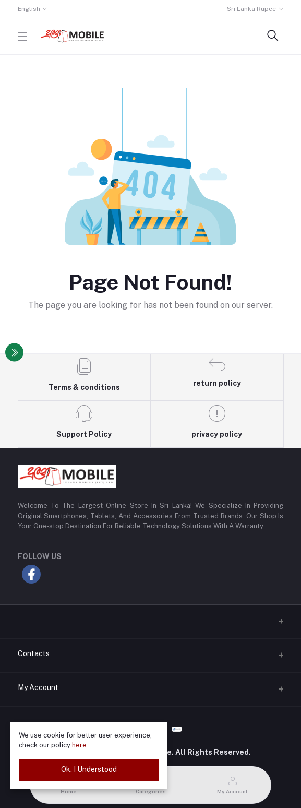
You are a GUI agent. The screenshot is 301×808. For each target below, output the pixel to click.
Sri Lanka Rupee (251, 9)
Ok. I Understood (89, 769)
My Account (38, 687)
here (79, 745)
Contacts (34, 653)
